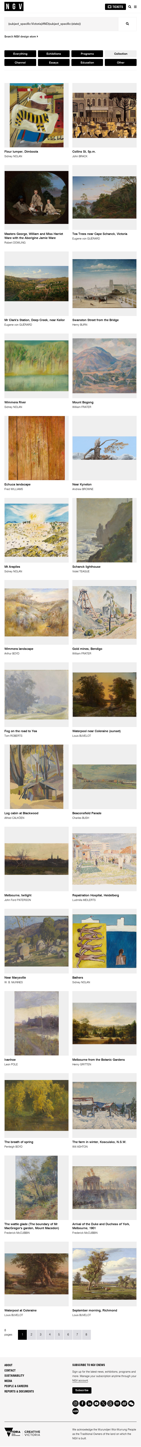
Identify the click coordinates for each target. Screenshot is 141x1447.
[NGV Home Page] (14, 6)
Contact (10, 1370)
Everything (20, 54)
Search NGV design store (21, 36)
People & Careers (16, 1386)
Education (87, 62)
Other (120, 62)
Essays (53, 62)
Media (8, 1381)
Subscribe (82, 1390)
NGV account (80, 1381)
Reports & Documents (19, 1391)
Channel (20, 62)
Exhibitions (53, 54)
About (8, 1365)
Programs (87, 54)
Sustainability (14, 1375)
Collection (121, 54)
